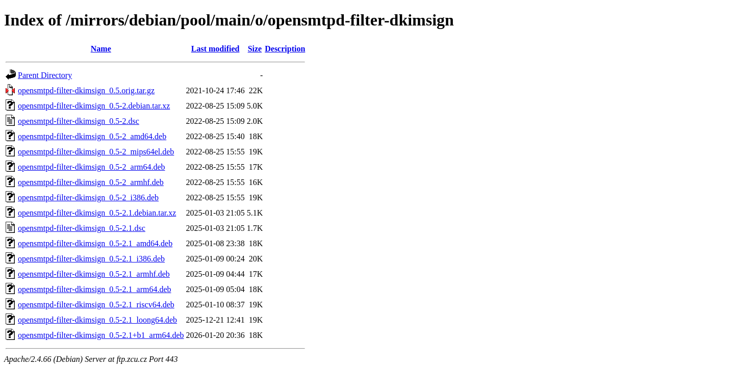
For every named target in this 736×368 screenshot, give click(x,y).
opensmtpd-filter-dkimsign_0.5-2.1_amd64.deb (95, 243)
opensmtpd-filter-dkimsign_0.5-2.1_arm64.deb (94, 289)
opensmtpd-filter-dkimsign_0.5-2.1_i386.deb (91, 258)
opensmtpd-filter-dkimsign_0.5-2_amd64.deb (92, 136)
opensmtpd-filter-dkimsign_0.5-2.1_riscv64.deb (96, 304)
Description (285, 48)
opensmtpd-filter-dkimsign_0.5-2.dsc (78, 121)
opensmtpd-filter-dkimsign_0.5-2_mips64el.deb (96, 151)
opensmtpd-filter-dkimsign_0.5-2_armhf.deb (91, 182)
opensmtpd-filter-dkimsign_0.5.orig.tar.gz (86, 90)
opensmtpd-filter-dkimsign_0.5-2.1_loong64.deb (97, 320)
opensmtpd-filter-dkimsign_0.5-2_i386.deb (88, 197)
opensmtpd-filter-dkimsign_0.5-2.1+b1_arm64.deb (101, 335)
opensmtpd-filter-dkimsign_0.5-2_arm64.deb (91, 167)
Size (255, 48)
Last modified (215, 48)
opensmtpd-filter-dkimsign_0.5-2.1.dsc (81, 228)
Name (101, 48)
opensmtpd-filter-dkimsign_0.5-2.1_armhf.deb (94, 274)
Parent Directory (45, 75)
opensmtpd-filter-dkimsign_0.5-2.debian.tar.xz (94, 105)
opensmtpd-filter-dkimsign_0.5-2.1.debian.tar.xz (97, 212)
